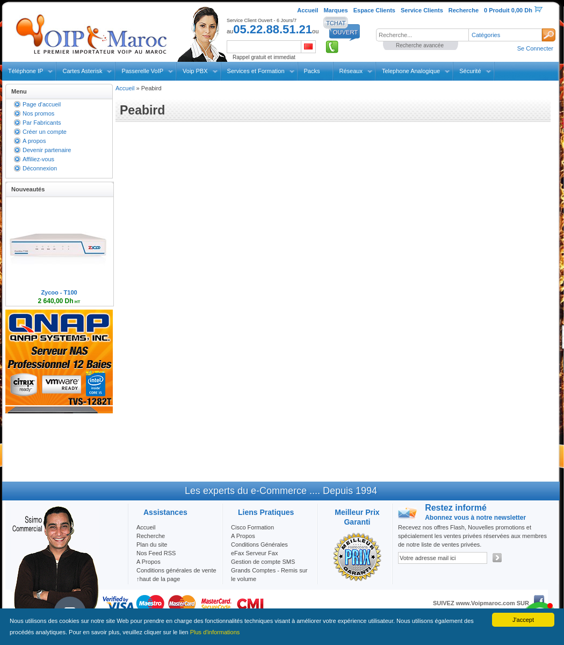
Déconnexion (40, 168)
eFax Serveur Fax (254, 553)
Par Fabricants (42, 122)
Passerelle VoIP (142, 71)
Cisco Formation (252, 527)
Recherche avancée (420, 45)
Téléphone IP (25, 71)
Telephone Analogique (411, 71)
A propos (34, 141)
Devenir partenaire (47, 150)
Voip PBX (195, 71)
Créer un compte (45, 131)
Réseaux (351, 71)
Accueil (124, 88)
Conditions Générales (259, 544)
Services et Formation (256, 71)
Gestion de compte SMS (263, 561)
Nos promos (38, 113)
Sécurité (470, 71)
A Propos (243, 536)
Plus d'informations (215, 632)
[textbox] (422, 34)
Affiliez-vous (38, 159)
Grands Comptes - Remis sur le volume (269, 574)
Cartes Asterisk (82, 71)
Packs (312, 71)
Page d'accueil (42, 104)
